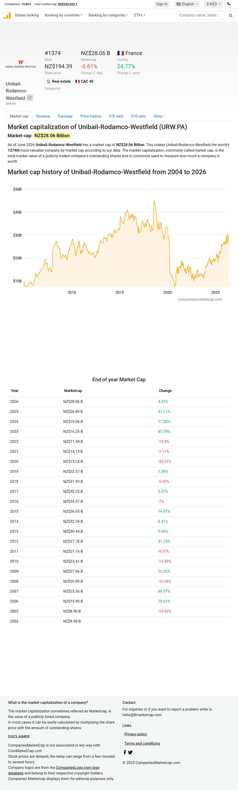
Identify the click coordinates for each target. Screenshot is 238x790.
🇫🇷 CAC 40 (84, 81)
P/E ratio (116, 116)
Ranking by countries (62, 15)
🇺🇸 (185, 4)
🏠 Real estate (58, 81)
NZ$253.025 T (67, 4)
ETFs (138, 15)
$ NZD (212, 4)
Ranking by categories (107, 15)
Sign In (162, 4)
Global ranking (27, 15)
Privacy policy (135, 734)
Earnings (65, 116)
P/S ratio (138, 116)
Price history (90, 116)
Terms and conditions (142, 743)
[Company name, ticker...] (205, 15)
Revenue (43, 116)
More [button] (158, 116)
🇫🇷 (129, 53)
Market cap (19, 116)
